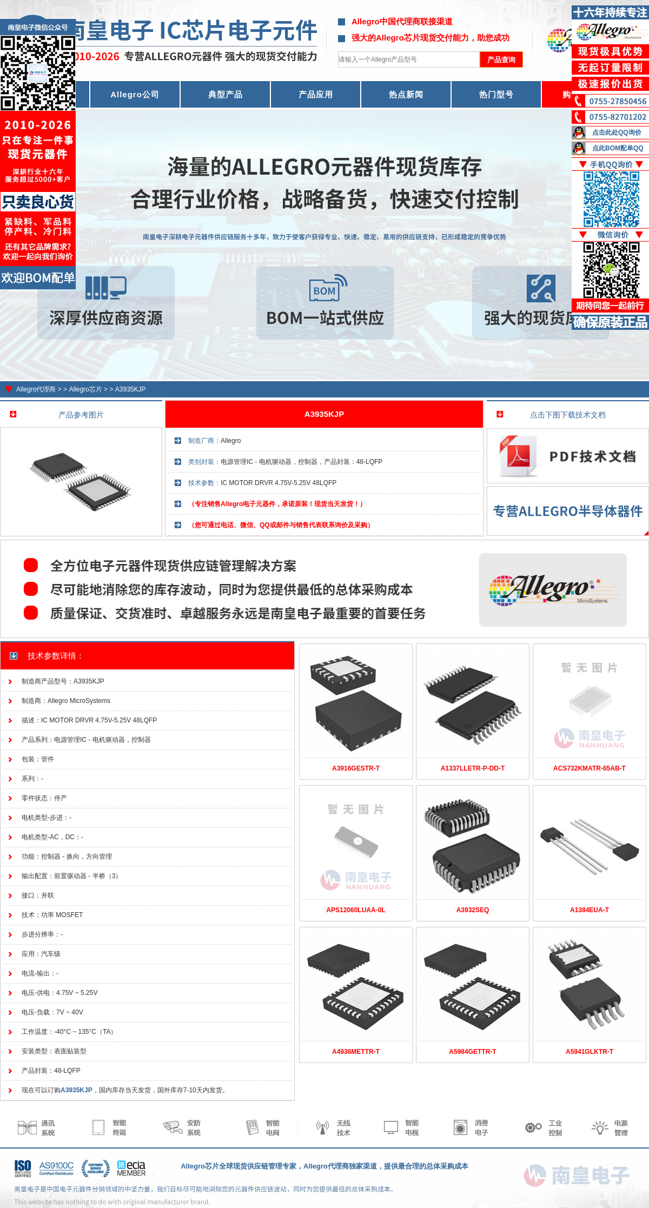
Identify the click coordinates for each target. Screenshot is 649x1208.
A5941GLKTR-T (589, 1052)
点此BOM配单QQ (618, 148)
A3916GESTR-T (356, 768)
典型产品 (225, 94)
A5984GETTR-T (472, 1052)
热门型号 (496, 94)
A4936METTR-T (356, 1052)
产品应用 (316, 94)
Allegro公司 (135, 94)
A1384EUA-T (589, 910)
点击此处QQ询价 (616, 132)
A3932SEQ (472, 910)
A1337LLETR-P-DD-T (473, 768)
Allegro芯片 (85, 389)
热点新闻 (406, 94)
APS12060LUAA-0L (355, 910)
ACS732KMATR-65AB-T (589, 768)
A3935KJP (130, 389)
